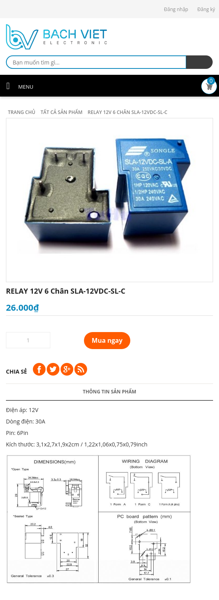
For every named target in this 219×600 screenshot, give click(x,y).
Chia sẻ (16, 371)
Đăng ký (206, 9)
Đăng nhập (176, 9)
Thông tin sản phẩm (109, 391)
